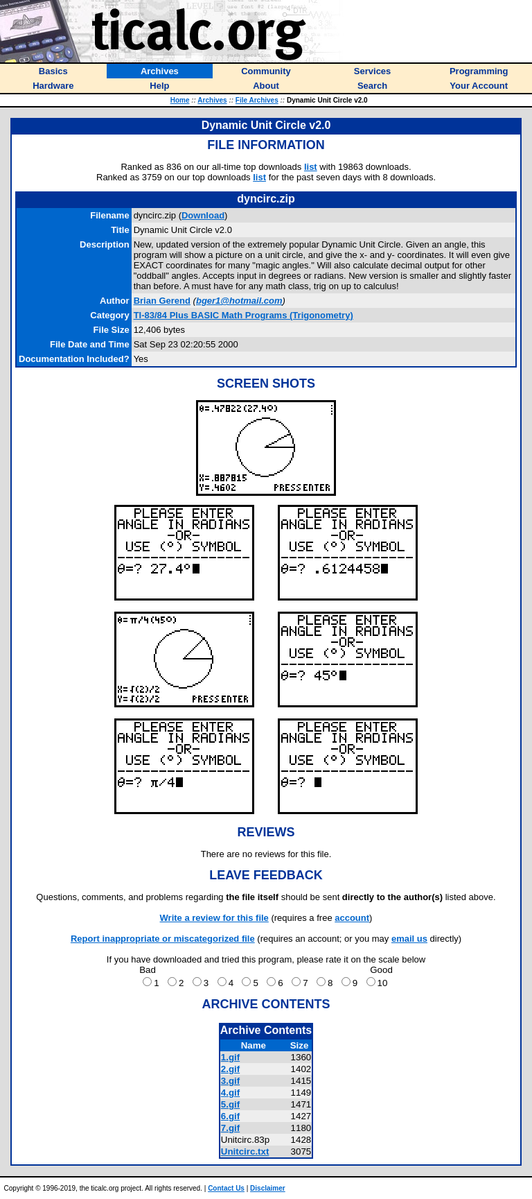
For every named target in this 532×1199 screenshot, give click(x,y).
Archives (212, 100)
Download (202, 215)
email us (409, 938)
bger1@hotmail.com (239, 300)
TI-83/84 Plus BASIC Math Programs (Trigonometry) (243, 315)
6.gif (230, 1116)
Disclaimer (267, 1188)
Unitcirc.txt (245, 1151)
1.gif (230, 1057)
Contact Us (226, 1188)
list (310, 167)
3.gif (230, 1081)
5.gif (230, 1104)
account (352, 918)
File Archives (257, 100)
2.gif (230, 1069)
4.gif (230, 1092)
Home (180, 100)
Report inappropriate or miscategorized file (163, 938)
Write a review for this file (214, 918)
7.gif (230, 1128)
